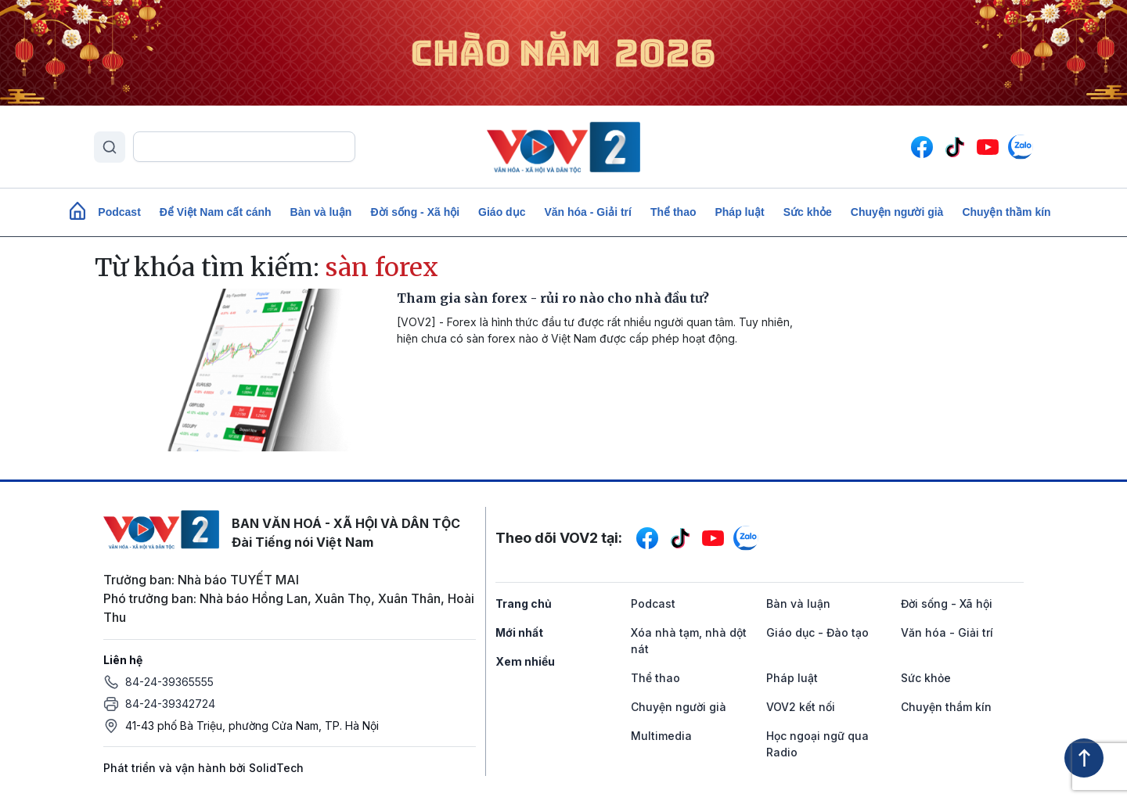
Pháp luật (739, 212)
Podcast (119, 212)
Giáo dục (501, 212)
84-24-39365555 (169, 681)
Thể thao (673, 212)
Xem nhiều (525, 661)
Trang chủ (523, 603)
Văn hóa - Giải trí (587, 212)
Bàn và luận (321, 212)
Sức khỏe (807, 212)
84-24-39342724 (170, 703)
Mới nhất (519, 632)
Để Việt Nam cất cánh (216, 212)
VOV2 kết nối (800, 706)
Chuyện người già (897, 212)
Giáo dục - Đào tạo (817, 632)
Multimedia (661, 735)
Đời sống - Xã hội (414, 212)
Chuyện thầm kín (1006, 212)
